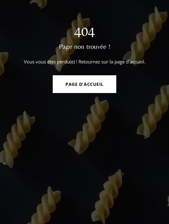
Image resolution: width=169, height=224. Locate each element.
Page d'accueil (84, 84)
